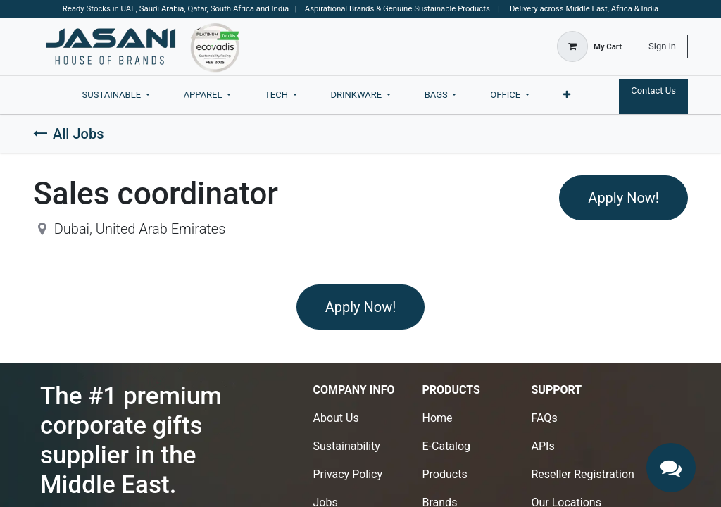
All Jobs (68, 133)
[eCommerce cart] (589, 46)
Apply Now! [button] (623, 197)
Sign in (662, 46)
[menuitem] (116, 95)
